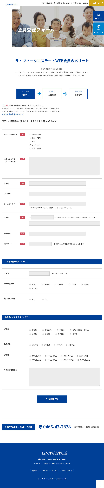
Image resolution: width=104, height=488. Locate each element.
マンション (36, 145)
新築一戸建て (37, 134)
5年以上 (72, 344)
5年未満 (59, 344)
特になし (35, 288)
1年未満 (35, 344)
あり (34, 299)
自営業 (47, 333)
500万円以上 (68, 355)
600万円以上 (83, 355)
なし (47, 299)
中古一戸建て (37, 138)
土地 (34, 141)
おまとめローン (67, 3)
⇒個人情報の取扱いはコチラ (12, 114)
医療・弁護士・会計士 (81, 329)
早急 (33, 284)
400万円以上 (52, 355)
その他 (75, 333)
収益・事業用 (36, 148)
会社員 (34, 329)
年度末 (86, 284)
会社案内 (85, 3)
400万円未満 (36, 355)
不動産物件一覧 (50, 3)
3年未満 (47, 344)
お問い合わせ (96, 3)
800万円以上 (52, 359)
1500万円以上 (85, 359)
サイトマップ (67, 470)
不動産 (62, 329)
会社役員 (48, 329)
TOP (43, 3)
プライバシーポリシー (50, 470)
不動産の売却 (77, 3)
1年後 (74, 284)
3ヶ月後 (46, 284)
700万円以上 (36, 359)
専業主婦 (61, 333)
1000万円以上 (68, 359)
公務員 (34, 333)
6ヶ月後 (60, 284)
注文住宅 (59, 3)
